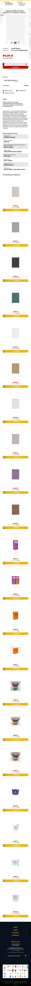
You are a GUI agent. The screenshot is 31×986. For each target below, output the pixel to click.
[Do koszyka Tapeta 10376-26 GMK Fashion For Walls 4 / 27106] (15, 351)
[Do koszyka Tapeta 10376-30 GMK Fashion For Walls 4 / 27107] (15, 386)
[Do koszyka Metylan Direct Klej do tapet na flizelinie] (15, 563)
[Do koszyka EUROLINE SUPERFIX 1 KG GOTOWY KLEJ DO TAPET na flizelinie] (15, 704)
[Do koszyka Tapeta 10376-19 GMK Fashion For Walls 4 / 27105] (15, 316)
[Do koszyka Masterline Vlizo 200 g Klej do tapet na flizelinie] (15, 633)
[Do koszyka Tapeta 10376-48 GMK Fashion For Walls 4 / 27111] (15, 527)
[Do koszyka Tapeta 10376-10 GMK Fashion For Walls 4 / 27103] (15, 245)
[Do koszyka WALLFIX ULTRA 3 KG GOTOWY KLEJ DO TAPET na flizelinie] (15, 880)
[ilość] (14, 64)
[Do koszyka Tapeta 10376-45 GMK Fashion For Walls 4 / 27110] (15, 492)
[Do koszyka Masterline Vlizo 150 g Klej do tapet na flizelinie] (15, 669)
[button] (9, 91)
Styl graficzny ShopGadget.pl (11, 982)
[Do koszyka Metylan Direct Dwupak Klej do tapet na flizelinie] (15, 598)
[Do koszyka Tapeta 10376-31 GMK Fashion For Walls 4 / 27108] (15, 422)
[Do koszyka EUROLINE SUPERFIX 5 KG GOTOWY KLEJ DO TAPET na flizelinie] (15, 775)
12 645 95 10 (15, 950)
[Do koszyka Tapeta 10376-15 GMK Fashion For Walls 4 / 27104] (15, 280)
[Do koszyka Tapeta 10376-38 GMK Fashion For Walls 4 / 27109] (15, 457)
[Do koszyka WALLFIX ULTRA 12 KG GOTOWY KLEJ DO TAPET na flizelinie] (15, 916)
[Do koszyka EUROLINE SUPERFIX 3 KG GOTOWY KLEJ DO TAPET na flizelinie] (15, 739)
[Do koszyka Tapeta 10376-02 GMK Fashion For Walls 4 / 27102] (15, 210)
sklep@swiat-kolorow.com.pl (15, 952)
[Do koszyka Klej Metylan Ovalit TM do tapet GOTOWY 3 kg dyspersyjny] (15, 810)
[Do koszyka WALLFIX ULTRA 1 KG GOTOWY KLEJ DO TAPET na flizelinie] (15, 845)
